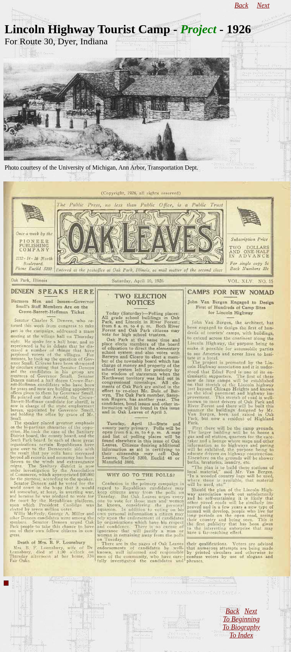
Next (263, 5)
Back (241, 5)
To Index (241, 635)
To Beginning (241, 619)
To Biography (241, 627)
